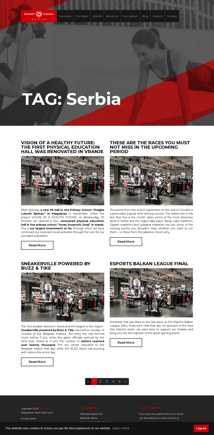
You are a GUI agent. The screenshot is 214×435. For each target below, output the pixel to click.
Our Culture (130, 16)
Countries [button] (65, 16)
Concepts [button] (82, 16)
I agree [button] (201, 428)
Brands (97, 16)
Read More (37, 245)
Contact (172, 16)
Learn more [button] (120, 428)
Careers (157, 16)
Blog (145, 16)
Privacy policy (28, 418)
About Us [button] (112, 16)
